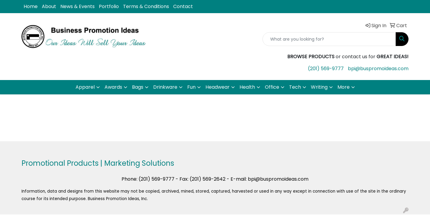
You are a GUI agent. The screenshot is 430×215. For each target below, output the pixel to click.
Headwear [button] (217, 87)
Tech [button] (295, 87)
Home (31, 6)
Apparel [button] (85, 87)
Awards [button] (113, 87)
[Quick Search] (329, 39)
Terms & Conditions (146, 6)
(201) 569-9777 (326, 68)
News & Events (77, 6)
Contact (183, 6)
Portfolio (109, 6)
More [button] (343, 87)
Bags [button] (137, 87)
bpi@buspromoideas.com (378, 68)
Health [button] (247, 87)
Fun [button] (191, 87)
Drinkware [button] (165, 87)
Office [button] (272, 87)
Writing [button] (319, 87)
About (49, 6)
